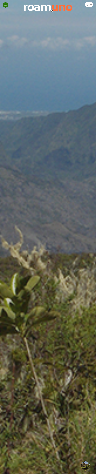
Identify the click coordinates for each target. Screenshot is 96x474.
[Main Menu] (5, 5)
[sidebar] (91, 4)
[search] (87, 4)
